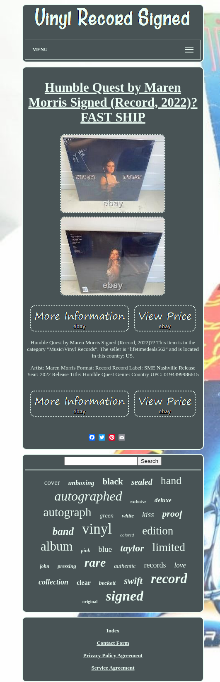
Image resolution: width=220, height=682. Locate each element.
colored (127, 534)
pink (85, 550)
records (155, 565)
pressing (67, 566)
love (180, 565)
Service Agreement (112, 668)
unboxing (81, 482)
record (169, 578)
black (113, 481)
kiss (148, 514)
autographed (88, 496)
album (57, 546)
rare (95, 562)
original (90, 601)
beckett (107, 583)
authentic (124, 566)
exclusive (138, 501)
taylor (132, 548)
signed (124, 595)
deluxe (163, 500)
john (44, 566)
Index (113, 630)
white (128, 516)
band (63, 531)
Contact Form (113, 643)
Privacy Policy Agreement (113, 655)
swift (133, 581)
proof (172, 513)
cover (52, 482)
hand (171, 480)
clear (84, 582)
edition (157, 531)
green (107, 515)
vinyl (97, 529)
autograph (68, 512)
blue (105, 549)
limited (168, 547)
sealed (141, 481)
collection (53, 582)
